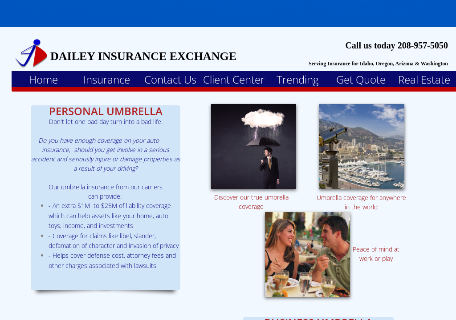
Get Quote (361, 79)
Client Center (234, 79)
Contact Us (170, 79)
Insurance (106, 79)
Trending (297, 79)
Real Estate (424, 79)
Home (43, 79)
